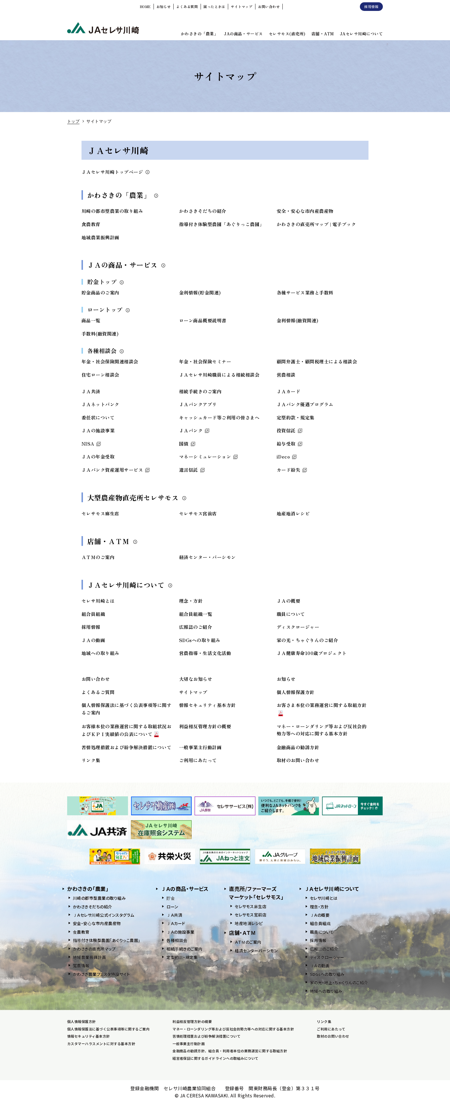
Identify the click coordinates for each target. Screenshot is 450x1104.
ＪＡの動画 (93, 640)
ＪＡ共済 (91, 391)
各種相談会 (105, 350)
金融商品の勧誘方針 (298, 747)
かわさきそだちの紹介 (202, 210)
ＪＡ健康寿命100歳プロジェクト (312, 653)
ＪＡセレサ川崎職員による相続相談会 (219, 374)
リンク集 (91, 760)
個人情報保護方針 (296, 692)
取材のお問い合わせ (298, 760)
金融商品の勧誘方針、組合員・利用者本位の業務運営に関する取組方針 (229, 1050)
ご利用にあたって (198, 760)
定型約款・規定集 (296, 417)
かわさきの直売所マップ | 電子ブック (316, 224)
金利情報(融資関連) (298, 320)
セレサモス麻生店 (100, 513)
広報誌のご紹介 (195, 626)
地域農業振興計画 (100, 237)
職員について (291, 613)
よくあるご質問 (98, 692)
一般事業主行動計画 (200, 747)
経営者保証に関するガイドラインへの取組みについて (215, 1058)
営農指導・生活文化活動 (205, 653)
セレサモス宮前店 (198, 513)
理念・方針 (191, 600)
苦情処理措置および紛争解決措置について (126, 747)
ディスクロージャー (298, 626)
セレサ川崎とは (98, 600)
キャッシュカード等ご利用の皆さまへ (219, 417)
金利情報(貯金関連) (200, 292)
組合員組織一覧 (195, 613)
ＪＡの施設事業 (98, 430)
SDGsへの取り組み (199, 640)
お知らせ (286, 678)
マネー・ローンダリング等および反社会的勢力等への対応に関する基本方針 (321, 730)
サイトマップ (193, 692)
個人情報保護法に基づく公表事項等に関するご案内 (108, 1028)
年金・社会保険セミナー (205, 361)
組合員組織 (93, 613)
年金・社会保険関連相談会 (110, 361)
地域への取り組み (100, 653)
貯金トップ (105, 282)
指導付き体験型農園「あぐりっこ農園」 (221, 224)
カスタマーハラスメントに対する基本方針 (101, 1043)
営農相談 (286, 374)
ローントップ (108, 309)
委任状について (98, 417)
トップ (73, 121)
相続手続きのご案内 (200, 391)
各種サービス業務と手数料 (305, 292)
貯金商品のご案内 (100, 292)
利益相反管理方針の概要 (205, 726)
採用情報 (91, 626)
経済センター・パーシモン (207, 557)
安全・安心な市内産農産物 (305, 210)
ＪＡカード (288, 391)
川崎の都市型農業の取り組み (112, 210)
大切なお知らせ (195, 678)
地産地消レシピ (293, 513)
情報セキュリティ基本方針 (207, 705)
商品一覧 (91, 320)
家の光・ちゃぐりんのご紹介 (307, 640)
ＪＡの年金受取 (98, 456)
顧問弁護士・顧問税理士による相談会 (317, 361)
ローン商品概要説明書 (202, 320)
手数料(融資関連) (100, 333)
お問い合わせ (96, 678)
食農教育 (91, 224)
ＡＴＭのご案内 (98, 557)
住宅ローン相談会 (100, 374)
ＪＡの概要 (288, 600)
